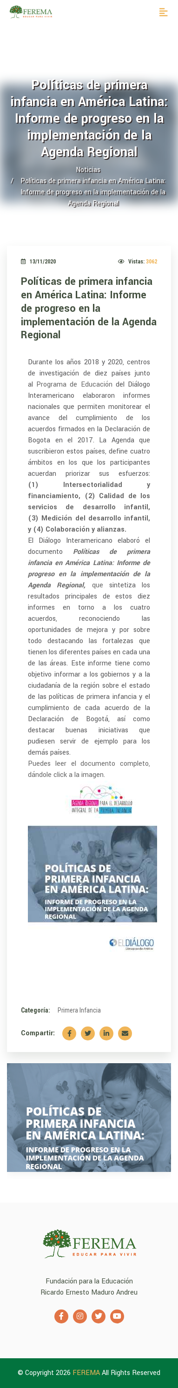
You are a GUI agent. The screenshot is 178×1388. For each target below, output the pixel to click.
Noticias (88, 170)
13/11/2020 (38, 261)
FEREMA (87, 1373)
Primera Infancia (79, 1010)
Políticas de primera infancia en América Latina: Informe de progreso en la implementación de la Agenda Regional (89, 308)
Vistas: (137, 261)
